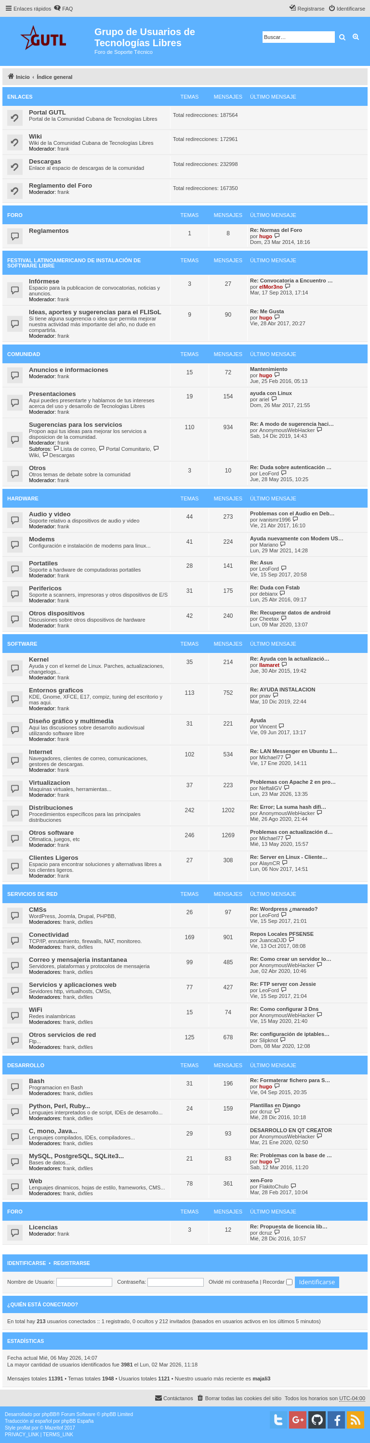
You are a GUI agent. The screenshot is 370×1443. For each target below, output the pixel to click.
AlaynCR (269, 863)
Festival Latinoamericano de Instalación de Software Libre (74, 262)
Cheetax (269, 619)
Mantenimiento (269, 369)
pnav (265, 696)
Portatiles (43, 563)
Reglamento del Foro (60, 185)
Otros (37, 468)
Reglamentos (49, 230)
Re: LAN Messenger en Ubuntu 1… (294, 751)
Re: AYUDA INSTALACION (282, 689)
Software (22, 644)
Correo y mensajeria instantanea (78, 959)
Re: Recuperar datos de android (290, 612)
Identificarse (26, 1263)
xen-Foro (261, 1180)
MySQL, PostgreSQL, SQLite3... (76, 1156)
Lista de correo (74, 449)
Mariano (268, 545)
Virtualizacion (49, 782)
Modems (42, 539)
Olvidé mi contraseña (233, 1282)
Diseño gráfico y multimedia (71, 721)
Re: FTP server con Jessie (283, 984)
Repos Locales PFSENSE (282, 934)
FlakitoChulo (274, 1186)
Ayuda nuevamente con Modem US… (297, 538)
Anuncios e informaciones (68, 369)
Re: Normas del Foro (276, 230)
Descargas (45, 161)
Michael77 (271, 757)
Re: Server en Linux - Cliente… (289, 857)
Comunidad (23, 354)
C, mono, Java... (53, 1131)
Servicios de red (32, 894)
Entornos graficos (56, 690)
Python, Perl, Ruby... (59, 1106)
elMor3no (271, 287)
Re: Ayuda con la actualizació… (290, 659)
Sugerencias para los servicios (75, 424)
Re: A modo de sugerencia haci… (292, 424)
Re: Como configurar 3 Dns (284, 1009)
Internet (40, 751)
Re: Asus (261, 562)
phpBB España (77, 1421)
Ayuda (258, 720)
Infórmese (44, 281)
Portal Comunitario (124, 449)
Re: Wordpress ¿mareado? (283, 909)
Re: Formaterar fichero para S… (290, 1080)
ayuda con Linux (271, 393)
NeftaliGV (270, 788)
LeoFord (269, 473)
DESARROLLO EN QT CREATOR (291, 1130)
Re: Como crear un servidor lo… (290, 959)
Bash (36, 1081)
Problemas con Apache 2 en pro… (293, 782)
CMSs (38, 909)
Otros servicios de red (62, 1034)
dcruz (265, 1111)
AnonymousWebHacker (287, 430)
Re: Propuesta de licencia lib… (289, 1226)
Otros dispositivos (57, 613)
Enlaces (20, 97)
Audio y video (49, 514)
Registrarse (71, 1263)
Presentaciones (52, 393)
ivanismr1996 (275, 520)
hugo (265, 236)
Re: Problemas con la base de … (291, 1155)
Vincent (268, 726)
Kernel (39, 659)
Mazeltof (54, 1427)
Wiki (35, 136)
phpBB (49, 1414)
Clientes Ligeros (54, 857)
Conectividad (49, 934)
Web (35, 1181)
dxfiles (85, 922)
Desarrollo (25, 1065)
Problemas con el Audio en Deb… (292, 513)
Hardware (23, 498)
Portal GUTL (47, 112)
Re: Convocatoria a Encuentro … (291, 280)
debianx (268, 594)
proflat (23, 1427)
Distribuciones (51, 807)
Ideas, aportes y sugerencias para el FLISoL (95, 312)
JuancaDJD (273, 940)
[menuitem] (63, 8)
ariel (264, 399)
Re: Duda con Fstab (275, 587)
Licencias (43, 1227)
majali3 (261, 1378)
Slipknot (268, 1040)
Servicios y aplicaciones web (73, 984)
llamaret (269, 665)
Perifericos (45, 588)
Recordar (277, 1282)
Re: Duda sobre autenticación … (290, 467)
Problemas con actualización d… (291, 832)
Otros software (51, 832)
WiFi (35, 1009)
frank (63, 149)
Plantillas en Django (275, 1105)
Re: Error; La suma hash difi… (288, 807)
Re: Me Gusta (267, 311)
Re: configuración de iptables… (290, 1034)
